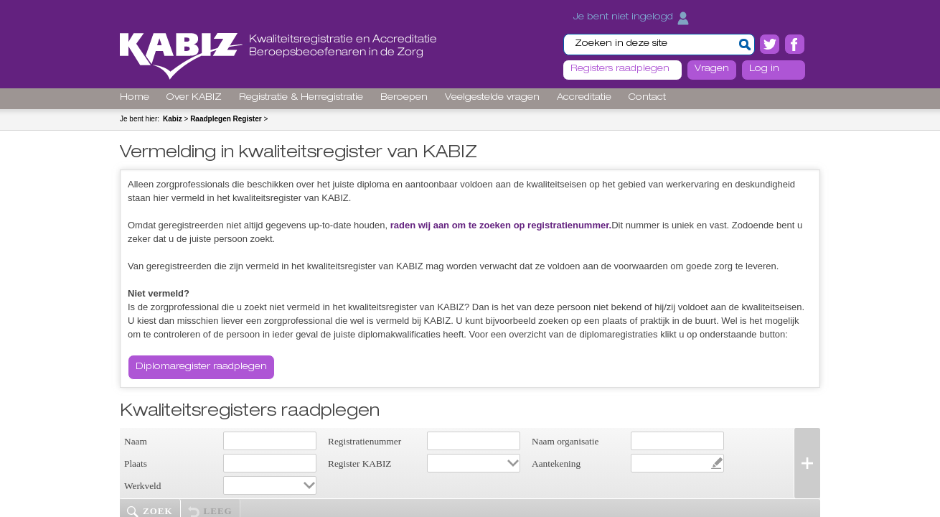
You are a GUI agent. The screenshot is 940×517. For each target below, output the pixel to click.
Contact (647, 98)
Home (134, 98)
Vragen (712, 69)
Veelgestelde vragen (492, 98)
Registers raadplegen (619, 69)
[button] (745, 44)
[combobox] (473, 463)
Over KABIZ (194, 98)
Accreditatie (584, 98)
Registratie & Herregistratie (301, 98)
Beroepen (404, 98)
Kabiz (172, 119)
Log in (764, 69)
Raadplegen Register (225, 119)
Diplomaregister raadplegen (201, 367)
